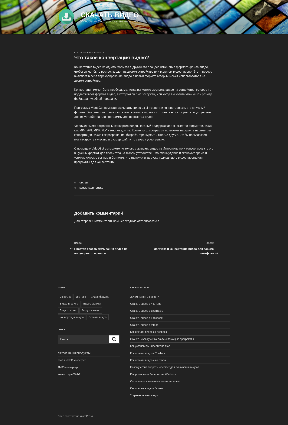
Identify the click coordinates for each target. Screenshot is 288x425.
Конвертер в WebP (69, 374)
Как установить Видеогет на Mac (150, 346)
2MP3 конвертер (68, 367)
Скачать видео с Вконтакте (146, 310)
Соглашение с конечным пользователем (155, 381)
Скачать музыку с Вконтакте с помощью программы (162, 339)
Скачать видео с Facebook (146, 317)
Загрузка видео (90, 310)
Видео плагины (69, 303)
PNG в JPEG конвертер (72, 360)
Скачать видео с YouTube (145, 303)
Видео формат (92, 303)
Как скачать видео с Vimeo (146, 388)
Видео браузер (100, 296)
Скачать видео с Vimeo (144, 324)
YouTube (81, 296)
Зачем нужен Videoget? (144, 296)
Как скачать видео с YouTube (148, 353)
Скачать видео (110, 15)
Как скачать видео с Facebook (148, 331)
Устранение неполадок (144, 395)
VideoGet (99, 52)
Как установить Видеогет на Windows (153, 374)
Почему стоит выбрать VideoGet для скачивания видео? (164, 367)
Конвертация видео (91, 188)
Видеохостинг (68, 310)
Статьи (84, 183)
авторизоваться (148, 221)
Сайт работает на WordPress (75, 416)
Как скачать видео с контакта (148, 360)
